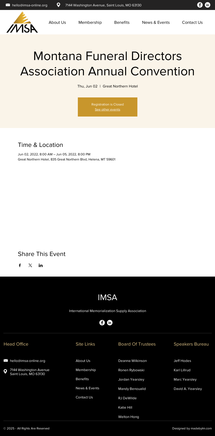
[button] (159, 22)
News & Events (87, 388)
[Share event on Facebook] (20, 265)
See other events (107, 109)
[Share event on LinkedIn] (41, 265)
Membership (86, 370)
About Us (83, 361)
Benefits (82, 379)
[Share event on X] (30, 265)
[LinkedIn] (207, 5)
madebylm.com (201, 428)
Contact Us (84, 397)
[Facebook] (200, 5)
